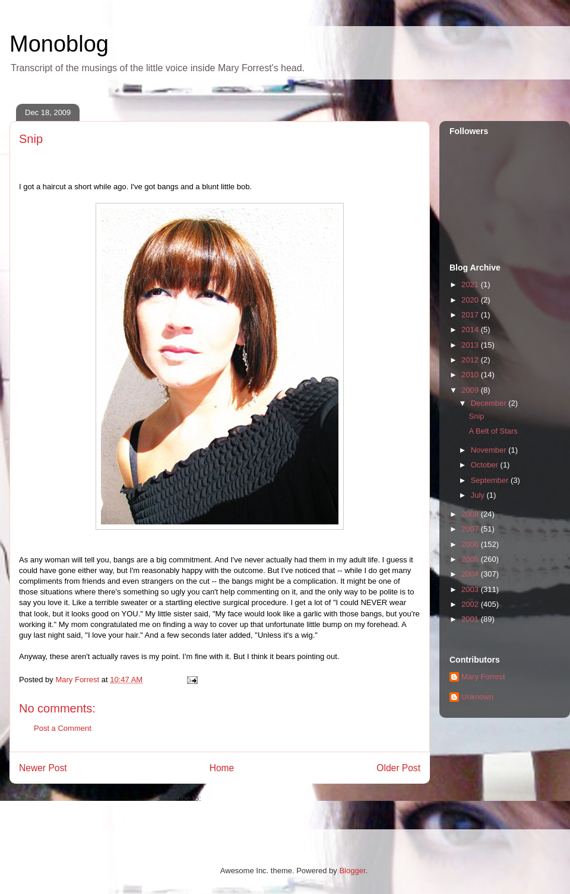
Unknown (477, 696)
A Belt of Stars (492, 431)
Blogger (352, 870)
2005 (471, 559)
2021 (471, 284)
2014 (471, 329)
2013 (471, 345)
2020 (471, 299)
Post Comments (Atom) (243, 798)
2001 (471, 619)
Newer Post (43, 768)
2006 (471, 544)
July (479, 495)
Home (222, 768)
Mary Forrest (483, 676)
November (490, 450)
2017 (471, 314)
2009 (471, 390)
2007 (471, 528)
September (491, 480)
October (486, 464)
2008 (471, 514)
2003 (471, 589)
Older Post (398, 768)
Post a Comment (62, 728)
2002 (471, 604)
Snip (476, 416)
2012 (471, 359)
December (490, 403)
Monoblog (59, 43)
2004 (471, 574)
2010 (471, 374)
